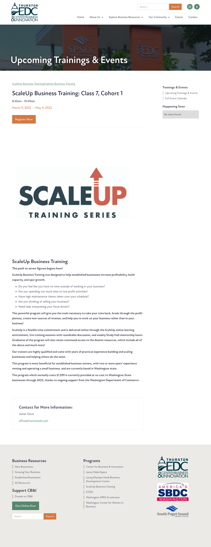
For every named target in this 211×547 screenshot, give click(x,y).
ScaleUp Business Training (28, 84)
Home (80, 17)
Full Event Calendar (176, 98)
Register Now (24, 119)
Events (179, 17)
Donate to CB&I (24, 496)
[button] (96, 17)
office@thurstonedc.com (33, 420)
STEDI (89, 492)
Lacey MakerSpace (96, 472)
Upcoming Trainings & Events (181, 93)
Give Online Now (25, 506)
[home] (24, 11)
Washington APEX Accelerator (103, 497)
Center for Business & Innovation (104, 466)
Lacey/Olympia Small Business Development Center (103, 479)
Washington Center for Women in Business (104, 504)
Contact (192, 17)
